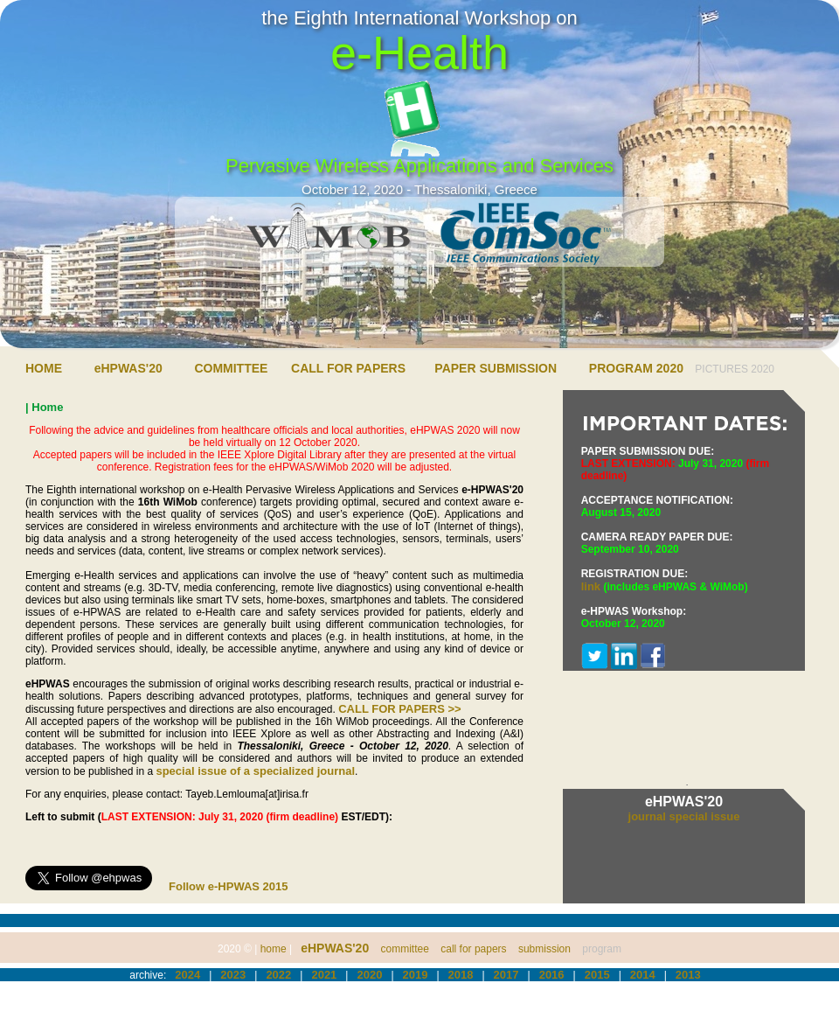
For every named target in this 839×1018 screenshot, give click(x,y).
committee (405, 949)
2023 (233, 974)
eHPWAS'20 (128, 368)
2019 (415, 974)
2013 (688, 974)
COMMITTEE (230, 368)
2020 (369, 974)
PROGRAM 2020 (636, 368)
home (273, 949)
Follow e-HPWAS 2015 (228, 886)
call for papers (473, 949)
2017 (506, 974)
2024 (187, 974)
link (590, 586)
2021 (323, 974)
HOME (43, 368)
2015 (597, 974)
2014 (642, 974)
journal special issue (684, 816)
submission (544, 949)
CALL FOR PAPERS (348, 368)
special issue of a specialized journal (255, 770)
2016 (552, 974)
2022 (278, 974)
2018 (461, 974)
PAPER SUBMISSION (495, 368)
